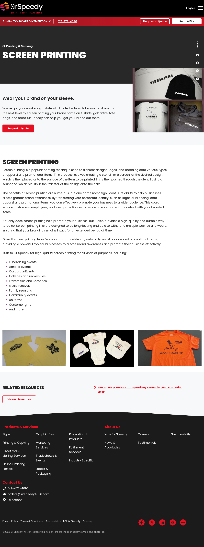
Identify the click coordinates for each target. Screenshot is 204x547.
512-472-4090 (67, 21)
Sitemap (87, 521)
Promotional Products (78, 436)
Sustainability (181, 434)
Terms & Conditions (31, 521)
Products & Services (20, 427)
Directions (12, 500)
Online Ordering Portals (13, 466)
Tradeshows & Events (46, 458)
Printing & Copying (19, 46)
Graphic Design (47, 434)
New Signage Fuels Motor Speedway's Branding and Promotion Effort (140, 390)
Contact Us (12, 482)
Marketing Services (43, 445)
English (190, 8)
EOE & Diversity (71, 521)
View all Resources (19, 399)
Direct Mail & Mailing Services (14, 453)
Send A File (186, 21)
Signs (6, 434)
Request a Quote (155, 21)
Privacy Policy (10, 521)
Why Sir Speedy (115, 434)
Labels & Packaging (43, 471)
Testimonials (147, 443)
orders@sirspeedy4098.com (25, 494)
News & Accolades (112, 445)
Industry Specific (81, 460)
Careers (144, 434)
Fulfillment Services (76, 449)
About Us (112, 427)
